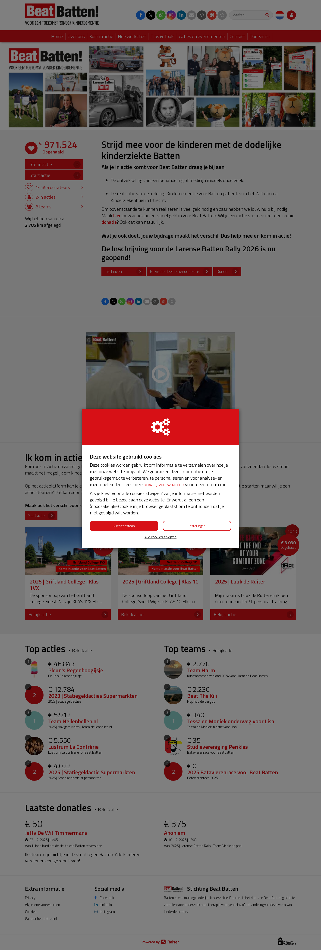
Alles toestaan (124, 526)
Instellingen (197, 526)
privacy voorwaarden (164, 484)
